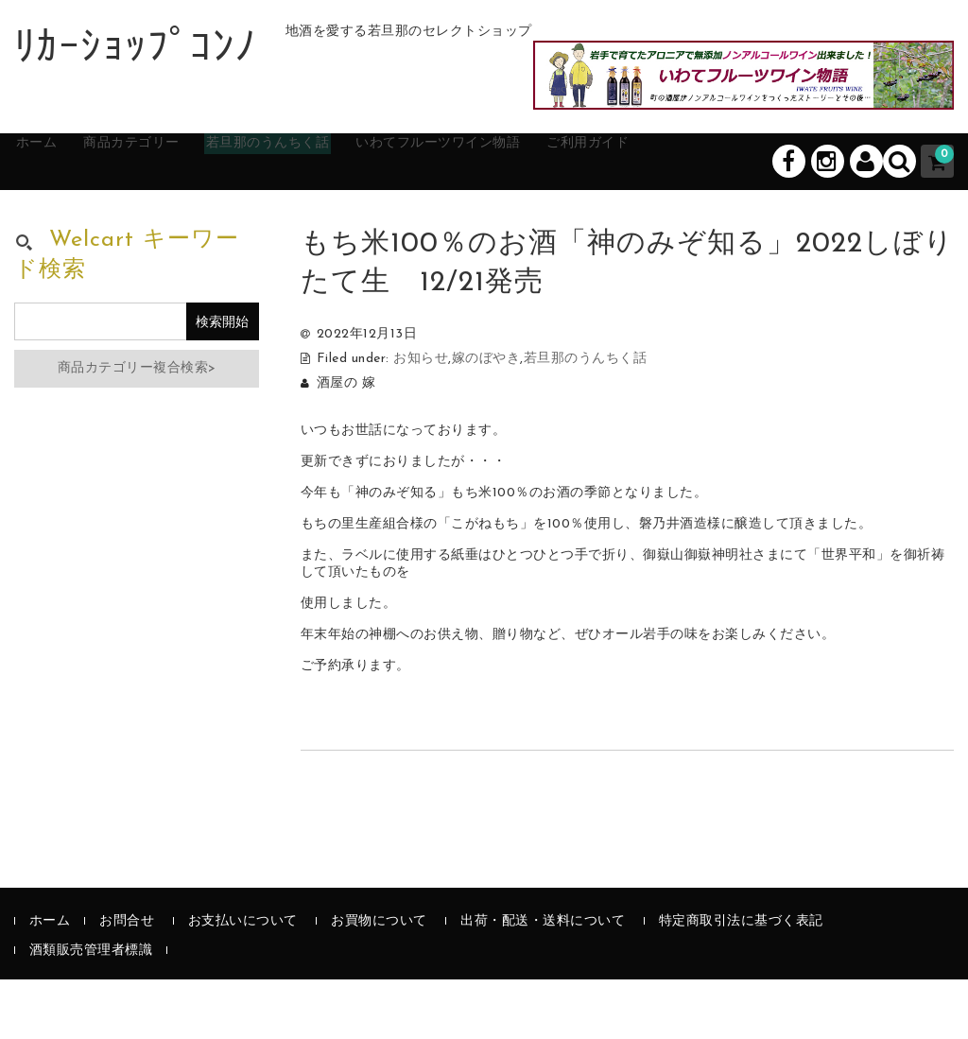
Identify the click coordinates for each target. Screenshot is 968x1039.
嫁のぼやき (486, 418)
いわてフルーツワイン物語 (548, 219)
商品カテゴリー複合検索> (137, 428)
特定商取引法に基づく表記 (741, 981)
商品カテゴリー (175, 219)
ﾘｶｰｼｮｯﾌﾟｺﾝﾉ (135, 50)
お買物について (379, 981)
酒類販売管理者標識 (91, 1010)
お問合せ (126, 981)
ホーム (57, 219)
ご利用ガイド (731, 219)
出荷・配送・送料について (542, 981)
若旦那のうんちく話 (341, 219)
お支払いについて (243, 981)
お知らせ (420, 418)
